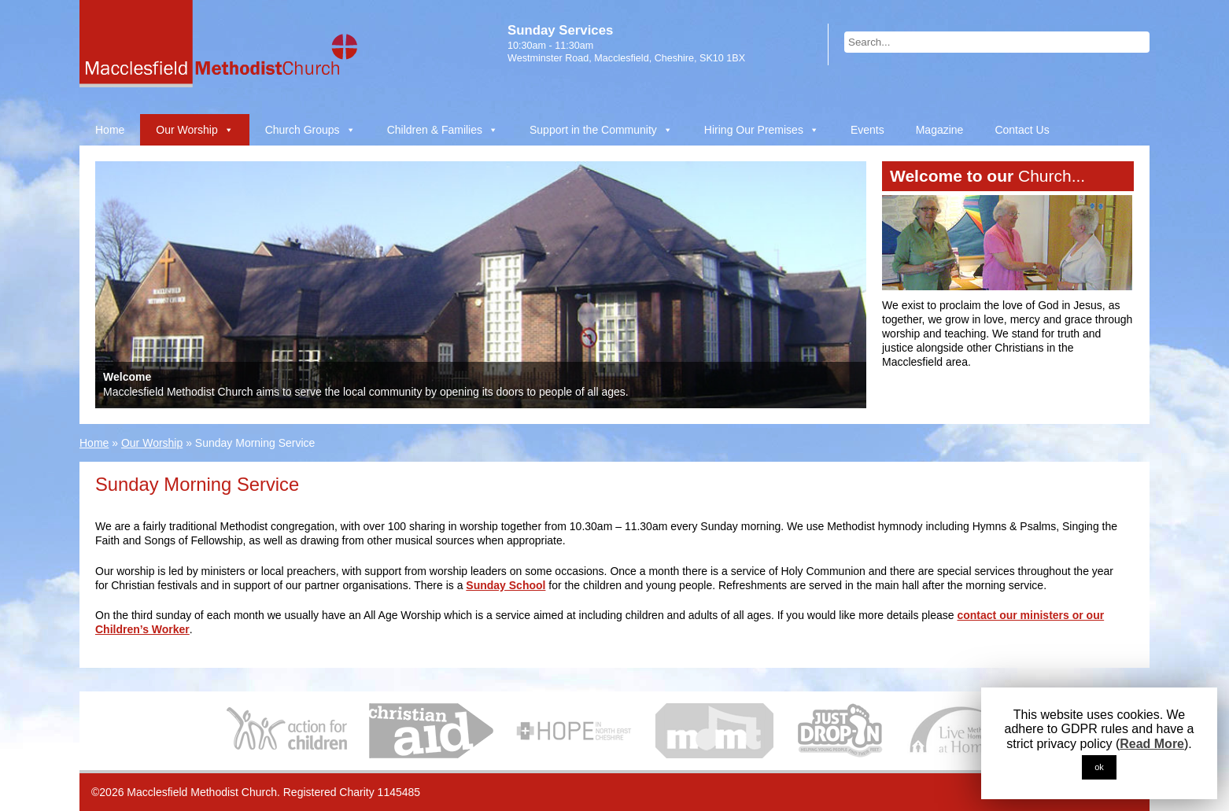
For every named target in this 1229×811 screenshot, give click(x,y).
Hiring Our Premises (753, 129)
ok (1099, 767)
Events (867, 129)
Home (109, 129)
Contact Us (1022, 129)
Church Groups (302, 129)
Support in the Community (593, 129)
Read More (1152, 743)
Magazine (940, 129)
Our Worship (186, 129)
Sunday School (505, 585)
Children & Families (434, 129)
